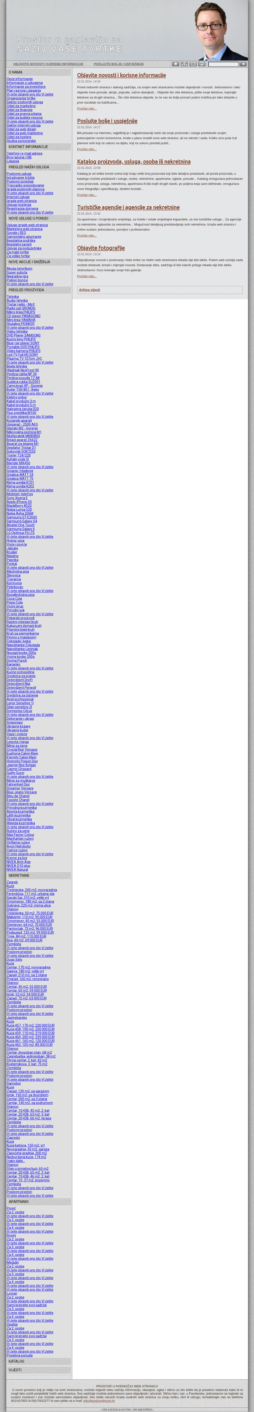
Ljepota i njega (18, 742)
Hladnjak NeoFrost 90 (23, 370)
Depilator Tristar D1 (21, 448)
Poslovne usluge (19, 174)
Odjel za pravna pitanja (24, 114)
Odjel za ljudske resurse (25, 118)
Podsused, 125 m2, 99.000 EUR (30, 932)
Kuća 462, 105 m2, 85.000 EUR (30, 1045)
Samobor (14, 1083)
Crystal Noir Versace (22, 749)
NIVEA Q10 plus (18, 866)
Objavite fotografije (101, 248)
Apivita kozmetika (20, 811)
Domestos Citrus (19, 711)
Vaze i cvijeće (17, 734)
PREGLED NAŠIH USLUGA (29, 167)
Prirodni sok (16, 610)
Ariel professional (20, 699)
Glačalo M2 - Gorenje (22, 428)
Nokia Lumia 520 (19, 509)
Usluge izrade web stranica (27, 225)
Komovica (14, 583)
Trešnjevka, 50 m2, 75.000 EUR (30, 913)
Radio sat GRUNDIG (21, 308)
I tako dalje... (16, 1161)
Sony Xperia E (17, 498)
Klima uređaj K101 (20, 482)
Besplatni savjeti (19, 244)
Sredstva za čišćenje (22, 695)
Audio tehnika (17, 300)
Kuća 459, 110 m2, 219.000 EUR (31, 1033)
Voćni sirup (15, 606)
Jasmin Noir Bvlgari (21, 765)
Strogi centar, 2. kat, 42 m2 (27, 1060)
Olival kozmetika (19, 819)
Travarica (14, 579)
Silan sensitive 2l (19, 707)
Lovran (12, 1293)
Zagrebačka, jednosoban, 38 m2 (31, 1056)
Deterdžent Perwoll (21, 688)
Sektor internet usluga (24, 125)
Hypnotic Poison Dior (22, 761)
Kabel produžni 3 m (21, 401)
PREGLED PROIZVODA (26, 290)
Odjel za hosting (19, 137)
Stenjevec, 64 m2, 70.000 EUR (29, 925)
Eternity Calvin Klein (21, 757)
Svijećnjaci (15, 722)
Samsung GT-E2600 (22, 517)
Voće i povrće (17, 544)
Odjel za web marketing (25, 133)
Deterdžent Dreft (20, 680)
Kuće (10, 886)
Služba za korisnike (21, 141)
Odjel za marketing (21, 106)
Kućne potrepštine (21, 672)
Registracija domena (22, 208)
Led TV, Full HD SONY (22, 355)
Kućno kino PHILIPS (21, 339)
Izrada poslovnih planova (25, 189)
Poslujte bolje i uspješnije (119, 64)
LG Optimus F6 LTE (21, 533)
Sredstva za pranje (21, 676)
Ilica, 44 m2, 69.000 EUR (25, 940)
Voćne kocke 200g (21, 657)
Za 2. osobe (15, 1212)
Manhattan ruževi (20, 839)
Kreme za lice (17, 858)
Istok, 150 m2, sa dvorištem (27, 1095)
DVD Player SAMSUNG (24, 335)
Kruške (12, 552)
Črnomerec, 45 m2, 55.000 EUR (30, 921)
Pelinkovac (15, 587)
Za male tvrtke (18, 252)
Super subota (17, 272)
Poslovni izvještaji (20, 181)
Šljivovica (14, 575)
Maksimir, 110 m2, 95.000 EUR (29, 917)
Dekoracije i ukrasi (20, 719)
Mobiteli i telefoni (20, 494)
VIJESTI (15, 1370)
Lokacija (13, 161)
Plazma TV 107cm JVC (24, 359)
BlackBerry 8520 (19, 506)
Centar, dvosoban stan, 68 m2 (29, 1052)
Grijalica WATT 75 (20, 479)
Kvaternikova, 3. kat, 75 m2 (27, 1064)
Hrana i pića (15, 540)
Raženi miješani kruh (22, 622)
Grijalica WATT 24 (20, 475)
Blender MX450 (18, 463)
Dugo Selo (14, 959)
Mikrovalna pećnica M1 (24, 432)
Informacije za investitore (26, 87)
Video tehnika (17, 331)
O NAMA (15, 72)
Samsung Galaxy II (21, 529)
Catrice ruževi (17, 850)
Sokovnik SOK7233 (21, 451)
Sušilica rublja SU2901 (23, 382)
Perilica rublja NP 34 (22, 374)
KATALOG (16, 1361)
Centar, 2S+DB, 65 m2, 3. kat (28, 1172)
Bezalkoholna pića (21, 595)
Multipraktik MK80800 (23, 436)
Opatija (12, 1324)
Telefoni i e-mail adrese (25, 153)
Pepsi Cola (15, 602)
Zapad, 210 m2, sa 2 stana (27, 975)
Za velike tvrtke (18, 256)
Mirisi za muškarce (21, 780)
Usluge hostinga (19, 205)
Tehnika (13, 297)
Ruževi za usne (18, 831)
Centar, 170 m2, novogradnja (29, 967)
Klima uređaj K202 (20, 486)
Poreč (11, 1208)
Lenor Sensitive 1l (20, 703)
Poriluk (12, 564)
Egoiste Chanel (18, 800)
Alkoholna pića (18, 571)
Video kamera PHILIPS (24, 351)
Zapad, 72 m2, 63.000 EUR (27, 998)
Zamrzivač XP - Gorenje (25, 386)
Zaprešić (13, 1138)
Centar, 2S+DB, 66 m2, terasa (29, 1118)
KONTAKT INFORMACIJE (28, 147)
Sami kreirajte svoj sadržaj (27, 1305)
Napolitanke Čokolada (23, 645)
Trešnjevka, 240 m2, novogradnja (32, 890)
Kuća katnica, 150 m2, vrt (26, 1145)
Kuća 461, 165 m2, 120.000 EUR (31, 1041)
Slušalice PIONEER (21, 324)
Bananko (13, 664)
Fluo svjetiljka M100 (21, 413)
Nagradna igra (17, 276)
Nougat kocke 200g (21, 653)
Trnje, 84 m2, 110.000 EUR (26, 936)
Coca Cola (14, 599)
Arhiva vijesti (89, 290)
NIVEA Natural (17, 869)
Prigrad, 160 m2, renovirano (28, 979)
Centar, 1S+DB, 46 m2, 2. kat (28, 1176)
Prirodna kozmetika (22, 808)
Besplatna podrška (21, 240)
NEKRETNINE (19, 875)
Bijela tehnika (17, 366)
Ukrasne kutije (17, 730)
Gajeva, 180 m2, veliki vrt (25, 971)
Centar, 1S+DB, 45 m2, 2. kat (28, 1110)
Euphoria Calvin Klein (22, 753)
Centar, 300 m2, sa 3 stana (27, 1099)
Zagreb (12, 882)
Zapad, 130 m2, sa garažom (28, 1091)
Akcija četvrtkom (19, 268)
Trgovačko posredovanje (25, 185)
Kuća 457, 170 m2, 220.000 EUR (31, 1025)
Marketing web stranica (25, 229)
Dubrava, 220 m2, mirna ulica (29, 905)
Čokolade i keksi (19, 641)
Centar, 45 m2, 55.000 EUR (27, 987)
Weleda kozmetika (21, 823)
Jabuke (12, 548)
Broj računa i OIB (19, 157)
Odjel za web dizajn (21, 129)
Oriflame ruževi (18, 842)
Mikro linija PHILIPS (21, 312)
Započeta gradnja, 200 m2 (27, 1153)
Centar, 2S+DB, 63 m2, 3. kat (28, 1114)
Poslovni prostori (19, 952)
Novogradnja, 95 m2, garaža (28, 1149)
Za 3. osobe (15, 1220)
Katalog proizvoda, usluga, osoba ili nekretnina (134, 161)
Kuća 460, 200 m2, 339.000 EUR (31, 1037)
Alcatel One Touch (21, 525)
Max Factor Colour (20, 835)
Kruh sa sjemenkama (23, 633)
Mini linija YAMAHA (21, 320)
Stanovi (12, 909)
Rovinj (11, 1235)
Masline (13, 556)
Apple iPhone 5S (19, 502)
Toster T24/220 (19, 455)
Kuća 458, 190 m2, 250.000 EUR (31, 1029)
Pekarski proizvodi (21, 618)
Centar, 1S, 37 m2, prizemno (28, 1180)
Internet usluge (18, 197)
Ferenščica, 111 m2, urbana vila (30, 894)
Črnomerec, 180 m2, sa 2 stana (30, 901)
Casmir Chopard (19, 769)
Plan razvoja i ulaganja (24, 90)
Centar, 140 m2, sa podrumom (30, 1103)
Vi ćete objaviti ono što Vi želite (30, 94)
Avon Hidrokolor (19, 846)
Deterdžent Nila (18, 684)
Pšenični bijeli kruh (21, 629)
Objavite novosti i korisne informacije (48, 64)
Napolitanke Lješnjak (22, 649)
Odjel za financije (20, 110)
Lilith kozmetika (19, 815)
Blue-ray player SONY (23, 343)
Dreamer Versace (20, 788)
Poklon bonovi (17, 280)
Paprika (12, 560)
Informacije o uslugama (25, 83)
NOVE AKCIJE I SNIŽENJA (29, 262)
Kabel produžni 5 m (21, 405)
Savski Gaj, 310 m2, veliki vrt (28, 898)
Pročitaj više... (87, 108)
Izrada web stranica (22, 201)
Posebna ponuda (20, 1355)
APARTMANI (18, 1202)
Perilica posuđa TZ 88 (23, 378)
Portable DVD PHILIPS (23, 347)
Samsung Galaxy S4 (22, 521)
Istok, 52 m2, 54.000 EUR (25, 994)
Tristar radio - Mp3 (21, 304)
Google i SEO (16, 233)
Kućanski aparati (19, 420)
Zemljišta (14, 944)
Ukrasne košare (18, 726)
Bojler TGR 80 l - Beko (23, 389)
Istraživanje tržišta (21, 178)
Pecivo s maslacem (21, 637)
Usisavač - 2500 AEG (22, 424)
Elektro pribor (17, 397)
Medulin (13, 1262)
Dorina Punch (17, 660)
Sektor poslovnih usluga (25, 102)
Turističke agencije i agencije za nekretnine (128, 207)
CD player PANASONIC (24, 316)
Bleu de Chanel (18, 796)
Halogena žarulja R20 (23, 409)
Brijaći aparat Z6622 (22, 440)
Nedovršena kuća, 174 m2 (26, 1157)
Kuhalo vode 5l (18, 459)
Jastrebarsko (17, 1018)
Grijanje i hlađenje (20, 471)
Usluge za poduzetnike (24, 248)
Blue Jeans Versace (22, 792)
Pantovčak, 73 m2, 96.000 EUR (30, 929)
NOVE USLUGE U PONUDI (28, 218)
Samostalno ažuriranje (24, 237)
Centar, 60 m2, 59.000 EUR (27, 990)
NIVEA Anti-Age (19, 862)
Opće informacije (20, 79)
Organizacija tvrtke (21, 98)
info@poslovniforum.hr (99, 1401)
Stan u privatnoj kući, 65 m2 (28, 1169)
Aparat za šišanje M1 (23, 444)
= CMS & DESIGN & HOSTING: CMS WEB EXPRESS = (127, 1409)
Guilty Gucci (15, 773)
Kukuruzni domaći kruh (24, 626)
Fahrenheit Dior (18, 784)
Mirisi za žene (17, 746)
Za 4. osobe (15, 1228)
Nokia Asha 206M (20, 513)
